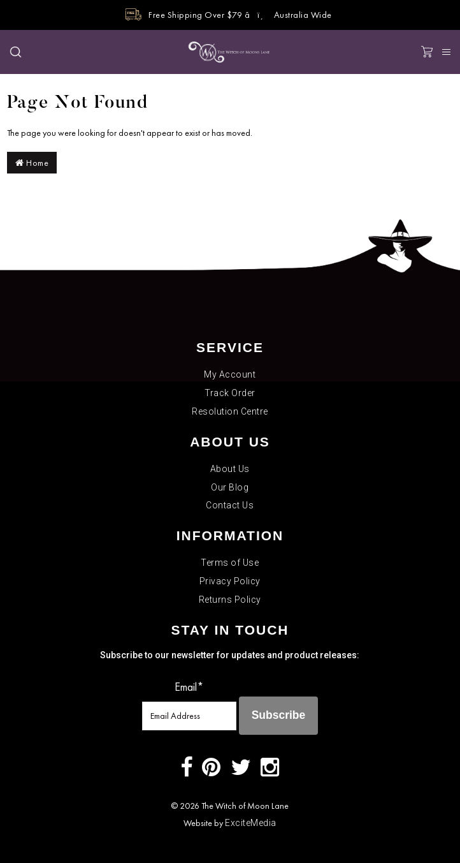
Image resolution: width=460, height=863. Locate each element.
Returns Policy (230, 599)
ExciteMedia (251, 823)
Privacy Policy (230, 581)
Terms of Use (230, 562)
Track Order (230, 393)
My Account (229, 374)
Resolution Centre (230, 411)
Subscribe (279, 715)
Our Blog (229, 487)
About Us (230, 469)
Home (31, 162)
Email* (189, 686)
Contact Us (230, 505)
